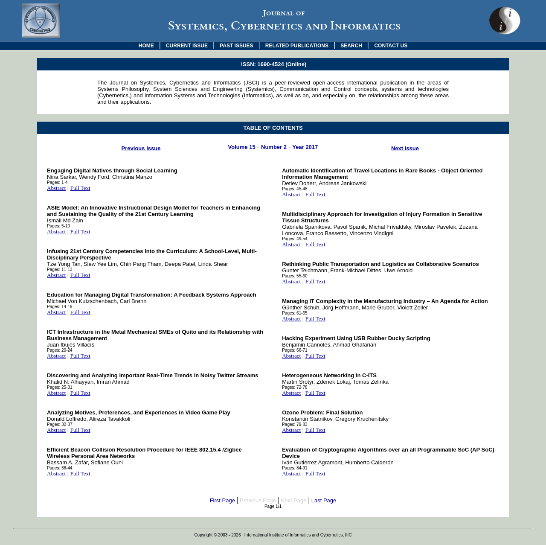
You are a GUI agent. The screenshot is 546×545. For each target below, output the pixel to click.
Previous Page (258, 500)
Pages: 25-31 (60, 387)
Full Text (80, 188)
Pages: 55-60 (295, 276)
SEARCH (351, 46)
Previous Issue (141, 148)
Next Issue (405, 148)
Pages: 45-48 (295, 189)
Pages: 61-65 (295, 313)
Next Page (294, 500)
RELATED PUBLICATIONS (296, 46)
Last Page (324, 500)
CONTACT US (390, 46)
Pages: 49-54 (295, 238)
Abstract (56, 188)
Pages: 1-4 (57, 182)
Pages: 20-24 (60, 350)
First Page (222, 500)
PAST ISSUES (236, 46)
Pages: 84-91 (295, 468)
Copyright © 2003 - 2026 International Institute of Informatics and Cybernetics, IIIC (272, 535)
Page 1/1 (273, 506)
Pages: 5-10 (58, 226)
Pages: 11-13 (60, 269)
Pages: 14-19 (60, 306)
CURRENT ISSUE (187, 46)
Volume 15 (242, 147)
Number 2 (274, 147)
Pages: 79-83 (295, 424)
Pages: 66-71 (295, 350)
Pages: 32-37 (60, 424)
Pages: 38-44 (60, 468)
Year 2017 (305, 147)
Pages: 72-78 (295, 387)
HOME (146, 46)
